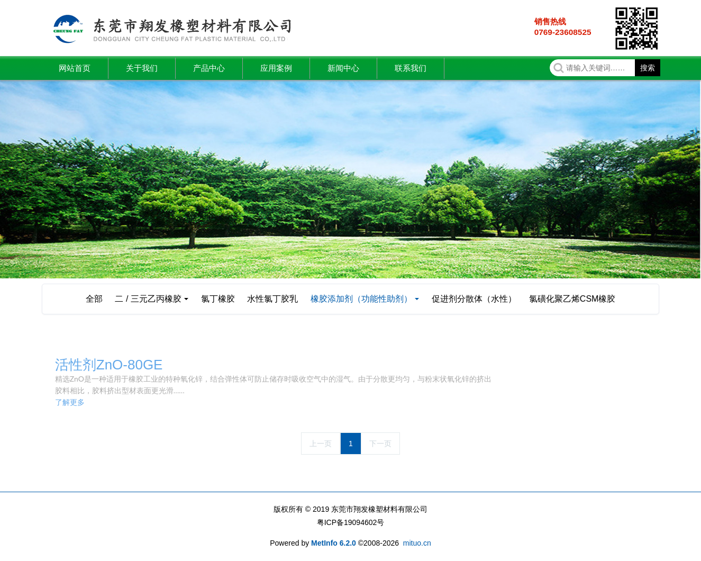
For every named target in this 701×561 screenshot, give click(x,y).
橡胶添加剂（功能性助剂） (361, 298)
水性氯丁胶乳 (272, 298)
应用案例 (276, 68)
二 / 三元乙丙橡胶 (148, 298)
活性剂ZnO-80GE (109, 365)
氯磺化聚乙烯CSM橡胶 (572, 298)
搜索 (647, 68)
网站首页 (74, 68)
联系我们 (410, 68)
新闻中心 (343, 68)
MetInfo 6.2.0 (333, 543)
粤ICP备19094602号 (351, 522)
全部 (94, 298)
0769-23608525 (562, 32)
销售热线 (550, 21)
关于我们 (142, 68)
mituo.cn (417, 543)
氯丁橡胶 (218, 298)
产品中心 (209, 68)
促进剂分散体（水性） (474, 298)
